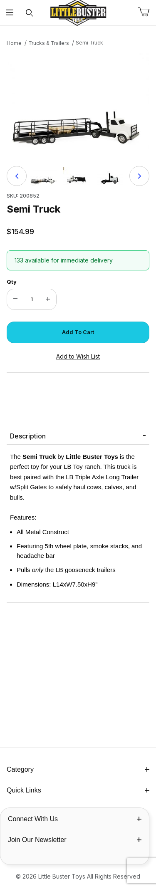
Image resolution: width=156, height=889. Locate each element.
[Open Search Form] (29, 12)
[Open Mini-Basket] (147, 12)
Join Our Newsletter (74, 839)
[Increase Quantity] (48, 299)
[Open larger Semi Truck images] (78, 104)
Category (78, 769)
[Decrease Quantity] (15, 299)
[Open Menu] (10, 12)
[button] (43, 176)
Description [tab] (28, 436)
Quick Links (78, 790)
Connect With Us (74, 818)
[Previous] (17, 176)
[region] (78, 176)
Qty (12, 281)
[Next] (139, 176)
